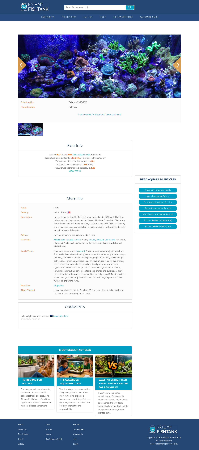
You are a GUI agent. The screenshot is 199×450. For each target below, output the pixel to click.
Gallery (21, 444)
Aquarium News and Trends (158, 190)
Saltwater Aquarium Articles (158, 208)
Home (20, 424)
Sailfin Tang (110, 240)
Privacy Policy (172, 444)
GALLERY (88, 17)
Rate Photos (23, 434)
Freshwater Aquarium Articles (158, 202)
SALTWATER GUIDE (149, 17)
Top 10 (20, 439)
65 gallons (58, 285)
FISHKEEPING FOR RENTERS (32, 382)
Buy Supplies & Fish (54, 439)
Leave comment (113, 114)
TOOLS (103, 17)
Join (75, 439)
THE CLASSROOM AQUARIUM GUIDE (70, 382)
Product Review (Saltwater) (158, 226)
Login (75, 444)
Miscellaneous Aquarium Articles (157, 214)
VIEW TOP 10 (75, 171)
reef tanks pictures (81, 155)
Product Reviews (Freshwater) (158, 220)
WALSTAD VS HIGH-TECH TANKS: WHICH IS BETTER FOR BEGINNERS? (113, 383)
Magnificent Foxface (63, 240)
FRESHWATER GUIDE (123, 17)
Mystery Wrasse (96, 240)
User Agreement (157, 444)
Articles (49, 429)
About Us (22, 429)
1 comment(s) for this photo (91, 114)
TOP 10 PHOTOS (69, 17)
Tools (48, 424)
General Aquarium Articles (158, 196)
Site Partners (78, 429)
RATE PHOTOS (47, 17)
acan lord (80, 251)
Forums (76, 424)
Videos (48, 434)
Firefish (77, 240)
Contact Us (78, 434)
